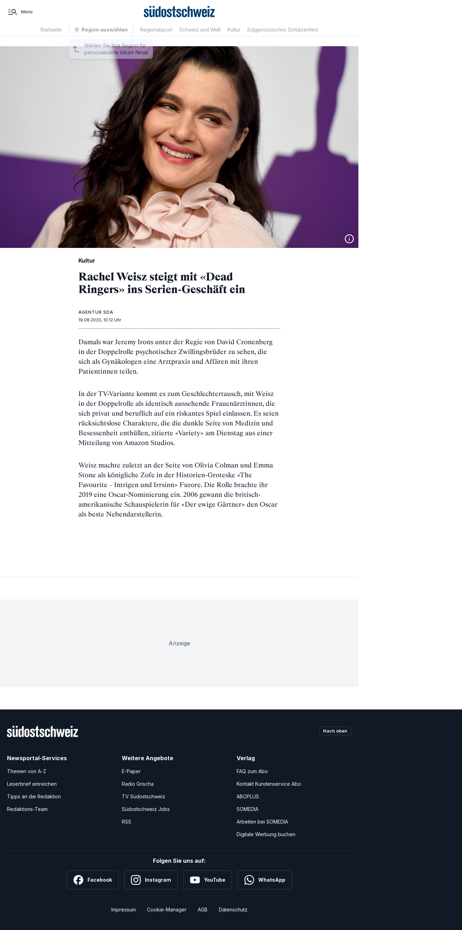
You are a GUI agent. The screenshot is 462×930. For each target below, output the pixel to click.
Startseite (51, 39)
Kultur (233, 39)
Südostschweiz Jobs (146, 809)
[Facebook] (93, 879)
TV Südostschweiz (143, 796)
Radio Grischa (138, 784)
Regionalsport (156, 39)
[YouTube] (207, 879)
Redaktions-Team (27, 809)
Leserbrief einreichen (32, 784)
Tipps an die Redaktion (34, 796)
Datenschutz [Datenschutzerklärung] (233, 909)
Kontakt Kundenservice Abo (269, 784)
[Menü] (20, 17)
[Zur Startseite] (179, 17)
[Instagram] (151, 879)
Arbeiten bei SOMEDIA (262, 822)
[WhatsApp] (265, 879)
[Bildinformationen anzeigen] (349, 239)
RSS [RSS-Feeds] (126, 822)
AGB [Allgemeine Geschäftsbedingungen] (203, 909)
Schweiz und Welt (199, 39)
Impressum (123, 909)
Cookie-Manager (167, 909)
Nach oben (333, 731)
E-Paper (131, 771)
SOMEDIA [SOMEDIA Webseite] (247, 809)
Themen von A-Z (26, 771)
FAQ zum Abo (252, 771)
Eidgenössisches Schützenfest (282, 39)
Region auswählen (105, 40)
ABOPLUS (248, 796)
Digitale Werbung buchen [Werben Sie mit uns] (266, 834)
